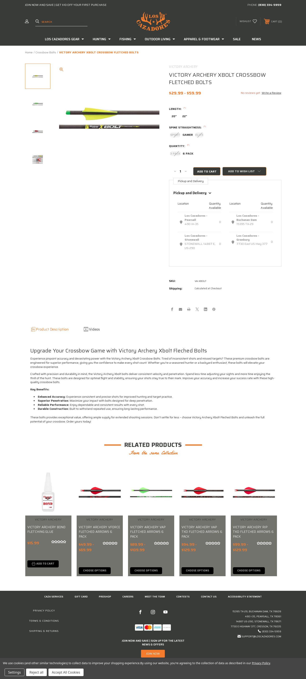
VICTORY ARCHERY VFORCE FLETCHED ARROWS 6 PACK (99, 532)
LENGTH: (177, 109)
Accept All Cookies (66, 672)
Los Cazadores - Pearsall (196, 218)
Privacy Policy (44, 611)
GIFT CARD (81, 597)
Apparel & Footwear (204, 39)
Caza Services (53, 597)
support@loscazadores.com (261, 637)
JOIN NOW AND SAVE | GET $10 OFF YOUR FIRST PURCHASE (66, 5)
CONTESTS (183, 597)
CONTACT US (209, 597)
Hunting (102, 39)
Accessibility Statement (245, 597)
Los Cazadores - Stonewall (196, 237)
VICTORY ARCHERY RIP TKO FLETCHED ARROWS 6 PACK (253, 532)
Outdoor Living (160, 39)
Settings (14, 672)
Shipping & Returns (44, 631)
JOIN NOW (153, 654)
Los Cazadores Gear (64, 39)
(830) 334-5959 (269, 5)
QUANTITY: (179, 146)
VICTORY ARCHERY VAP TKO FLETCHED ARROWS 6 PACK (202, 532)
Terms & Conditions (44, 621)
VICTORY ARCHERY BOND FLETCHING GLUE (46, 529)
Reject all (36, 672)
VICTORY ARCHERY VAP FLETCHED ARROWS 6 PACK (148, 532)
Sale (237, 39)
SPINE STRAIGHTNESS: (187, 128)
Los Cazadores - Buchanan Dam (247, 218)
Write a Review (271, 93)
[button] (153, 654)
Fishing (127, 39)
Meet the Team (155, 597)
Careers (127, 597)
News (256, 39)
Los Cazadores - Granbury (247, 237)
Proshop (105, 597)
